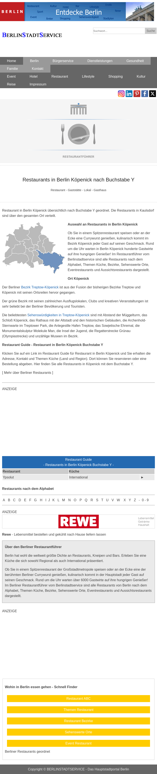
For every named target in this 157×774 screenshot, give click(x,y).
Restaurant (59, 76)
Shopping (115, 76)
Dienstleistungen (99, 61)
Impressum (38, 84)
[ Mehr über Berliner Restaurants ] (27, 372)
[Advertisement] (78, 424)
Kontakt (37, 68)
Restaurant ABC (78, 698)
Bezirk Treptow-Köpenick (40, 287)
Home (11, 61)
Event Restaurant (78, 743)
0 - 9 (145, 500)
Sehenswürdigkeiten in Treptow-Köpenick (58, 315)
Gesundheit (135, 61)
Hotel (33, 76)
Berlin (34, 61)
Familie (12, 68)
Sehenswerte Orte (78, 732)
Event (11, 76)
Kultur (141, 76)
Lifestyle (88, 76)
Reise (11, 84)
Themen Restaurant (78, 710)
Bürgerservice (63, 61)
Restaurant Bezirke (78, 721)
